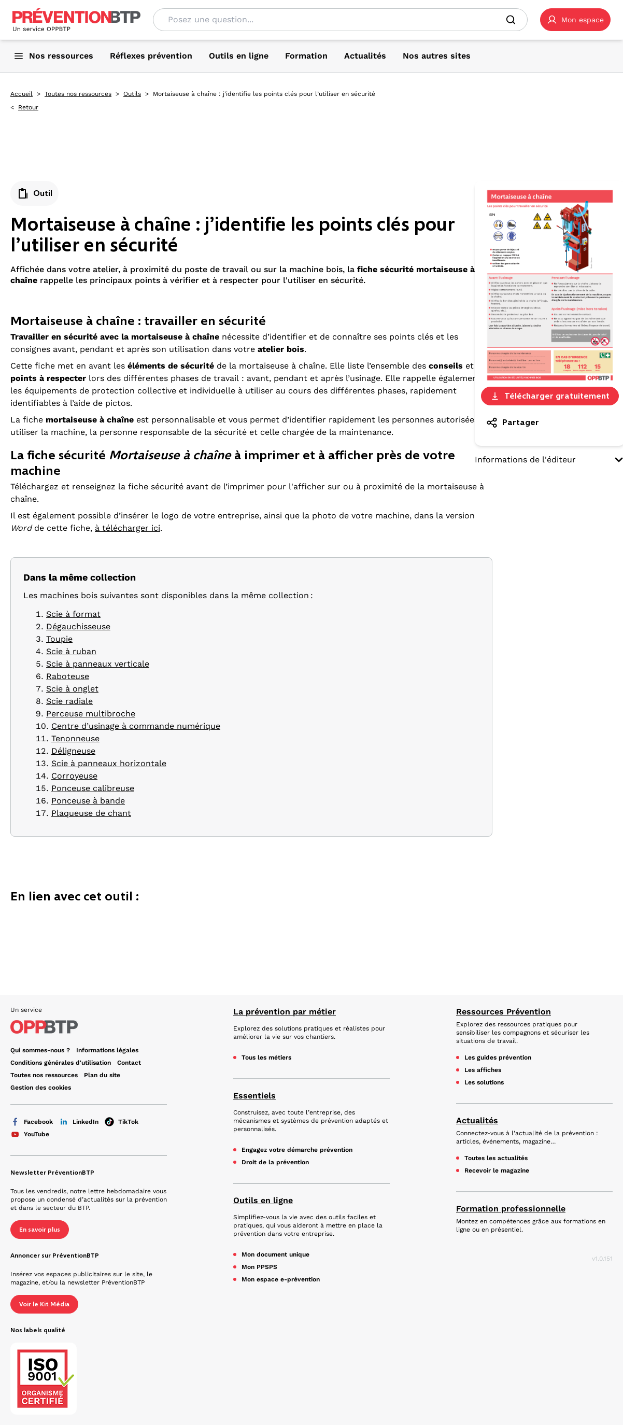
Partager (512, 422)
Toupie (59, 639)
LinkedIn (78, 1121)
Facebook (31, 1121)
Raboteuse (67, 676)
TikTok (121, 1121)
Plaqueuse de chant (91, 813)
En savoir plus (39, 1229)
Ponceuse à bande (88, 801)
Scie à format (73, 614)
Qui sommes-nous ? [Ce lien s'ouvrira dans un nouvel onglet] (40, 1050)
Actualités (477, 1120)
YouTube (29, 1134)
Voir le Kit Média (44, 1304)
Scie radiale (69, 701)
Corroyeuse (74, 776)
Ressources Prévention (503, 1012)
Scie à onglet (72, 689)
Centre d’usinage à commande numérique (135, 726)
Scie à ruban (71, 651)
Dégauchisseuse (78, 626)
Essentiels (254, 1096)
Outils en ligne (263, 1200)
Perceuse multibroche (90, 713)
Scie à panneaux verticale (97, 664)
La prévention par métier (284, 1012)
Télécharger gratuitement (550, 396)
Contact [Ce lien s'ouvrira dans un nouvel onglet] (129, 1062)
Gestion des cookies (40, 1087)
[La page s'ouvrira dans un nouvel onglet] (575, 19)
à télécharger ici (127, 528)
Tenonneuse (75, 738)
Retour (28, 107)
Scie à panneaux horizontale (108, 763)
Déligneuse (73, 751)
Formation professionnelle (510, 1209)
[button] (575, 19)
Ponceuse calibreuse (92, 788)
